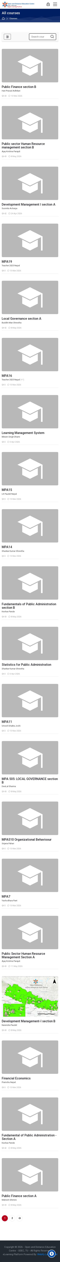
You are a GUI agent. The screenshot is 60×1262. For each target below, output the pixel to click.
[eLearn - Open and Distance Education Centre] (18, 4)
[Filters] (7, 37)
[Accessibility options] (52, 1254)
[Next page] (19, 1218)
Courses (13, 19)
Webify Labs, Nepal (47, 1254)
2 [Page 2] (12, 1218)
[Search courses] (52, 37)
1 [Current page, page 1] (5, 1218)
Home (4, 18)
